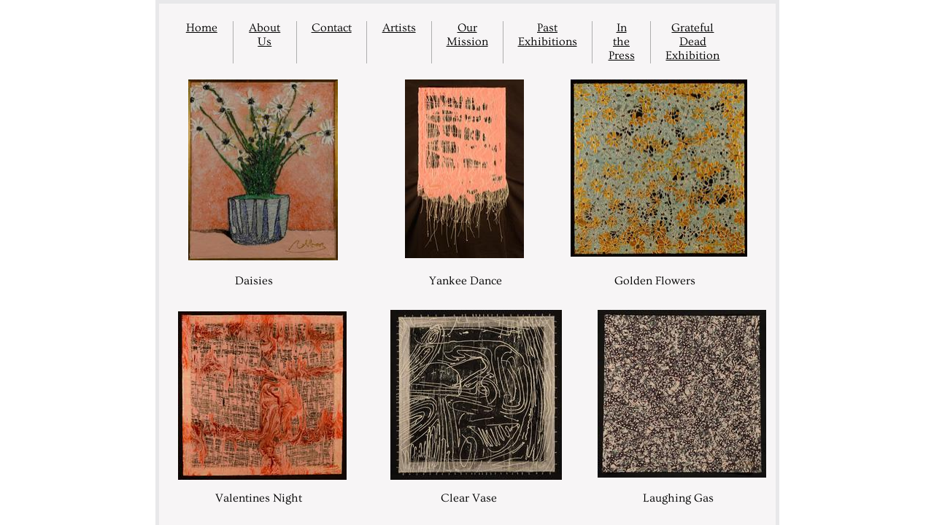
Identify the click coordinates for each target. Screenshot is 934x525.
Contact (332, 27)
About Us (264, 34)
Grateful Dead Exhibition (692, 41)
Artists (399, 27)
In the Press (622, 41)
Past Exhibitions (547, 34)
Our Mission (467, 34)
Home (201, 27)
